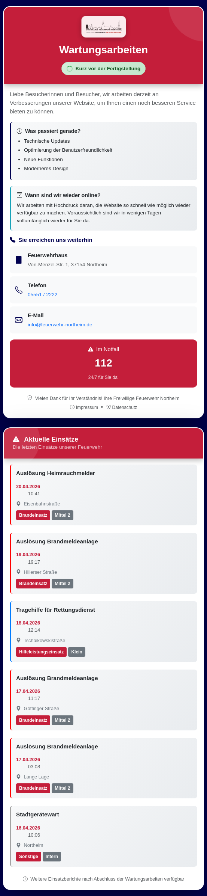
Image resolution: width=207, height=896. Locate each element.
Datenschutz (121, 407)
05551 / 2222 (42, 294)
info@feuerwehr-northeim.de (60, 324)
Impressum (85, 407)
